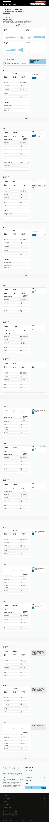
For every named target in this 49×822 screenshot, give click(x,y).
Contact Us (31, 62)
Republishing (12, 820)
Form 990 (4, 62)
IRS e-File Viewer (12, 785)
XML (44, 77)
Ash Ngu (16, 779)
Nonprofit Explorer (7, 4)
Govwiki (16, 786)
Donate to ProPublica (40, 1)
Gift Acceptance (33, 820)
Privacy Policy (18, 820)
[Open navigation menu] (33, 2)
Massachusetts (14, 4)
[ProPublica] (8, 1)
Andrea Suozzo (6, 779)
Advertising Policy (26, 820)
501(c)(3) (10, 19)
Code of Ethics (6, 820)
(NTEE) (24, 24)
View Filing (34, 77)
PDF (44, 185)
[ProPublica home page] (10, 814)
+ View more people (6, 110)
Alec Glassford (12, 779)
